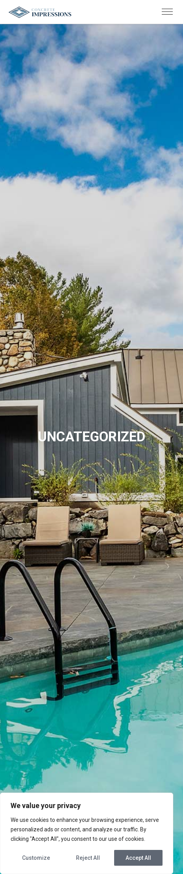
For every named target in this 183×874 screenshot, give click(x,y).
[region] (86, 833)
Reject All (88, 858)
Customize (36, 858)
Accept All (138, 858)
